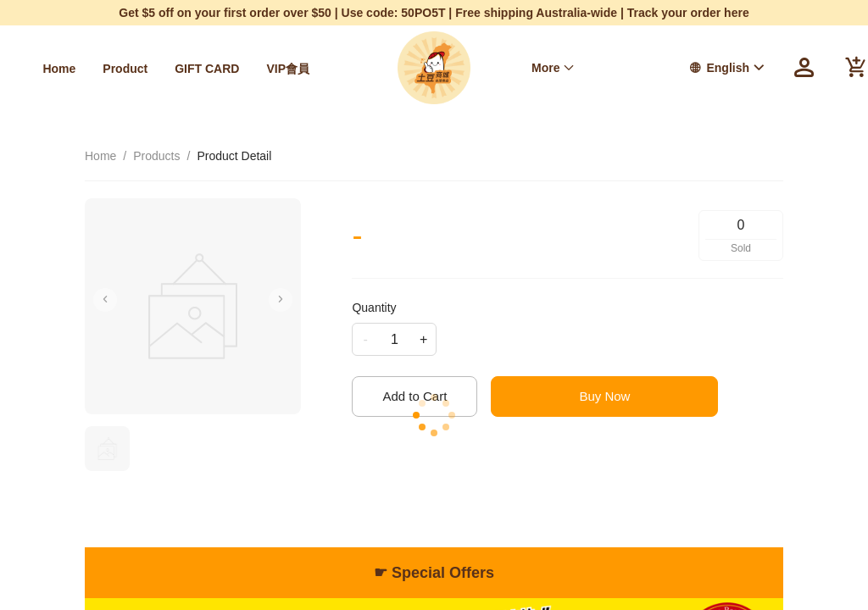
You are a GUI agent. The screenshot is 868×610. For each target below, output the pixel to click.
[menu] (175, 68)
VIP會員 (287, 68)
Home (58, 68)
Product (125, 68)
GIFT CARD (207, 68)
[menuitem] (59, 68)
